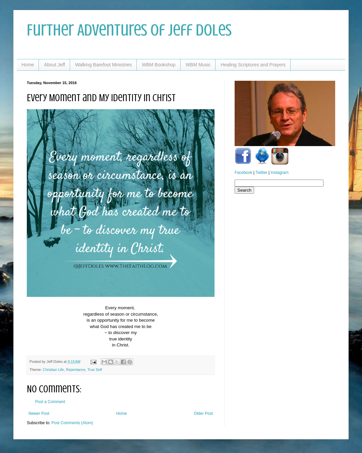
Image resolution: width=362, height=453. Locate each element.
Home (27, 64)
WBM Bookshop (158, 64)
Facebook (243, 172)
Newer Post (38, 413)
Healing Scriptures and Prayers (253, 64)
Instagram (279, 172)
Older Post (203, 413)
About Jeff (54, 64)
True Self (94, 370)
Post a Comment (50, 401)
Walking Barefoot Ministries (103, 64)
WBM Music (198, 64)
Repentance (75, 370)
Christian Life (53, 370)
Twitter (261, 172)
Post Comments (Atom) (72, 422)
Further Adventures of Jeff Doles (129, 30)
